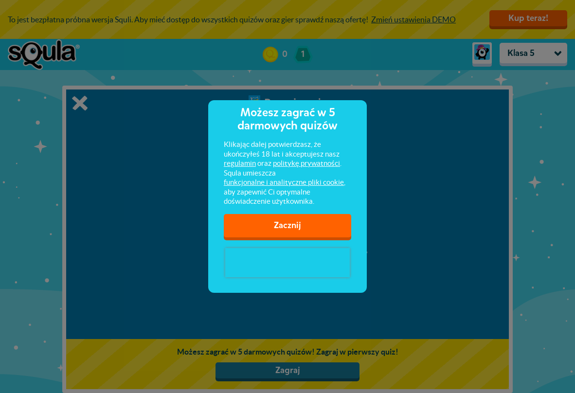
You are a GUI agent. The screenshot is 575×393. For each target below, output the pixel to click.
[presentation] (287, 262)
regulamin (240, 163)
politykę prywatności (306, 163)
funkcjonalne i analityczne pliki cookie (284, 182)
